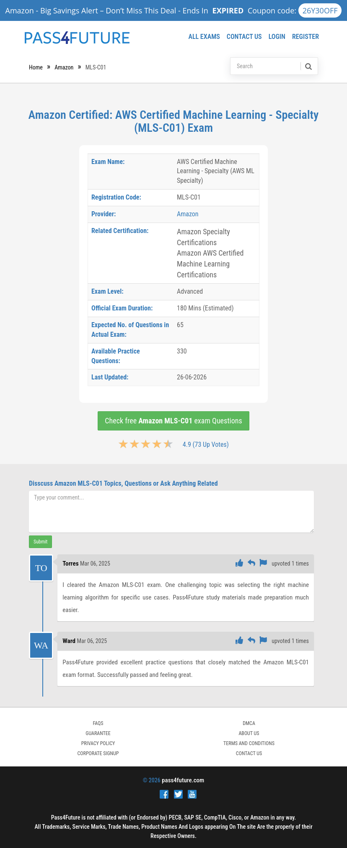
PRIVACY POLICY (98, 743)
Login (277, 37)
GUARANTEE (97, 733)
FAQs (98, 723)
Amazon (63, 67)
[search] (307, 66)
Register (305, 37)
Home (36, 67)
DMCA (249, 723)
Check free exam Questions (173, 420)
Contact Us (244, 37)
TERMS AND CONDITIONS (248, 743)
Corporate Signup (98, 753)
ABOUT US (248, 733)
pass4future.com (183, 780)
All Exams (204, 37)
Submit (40, 542)
